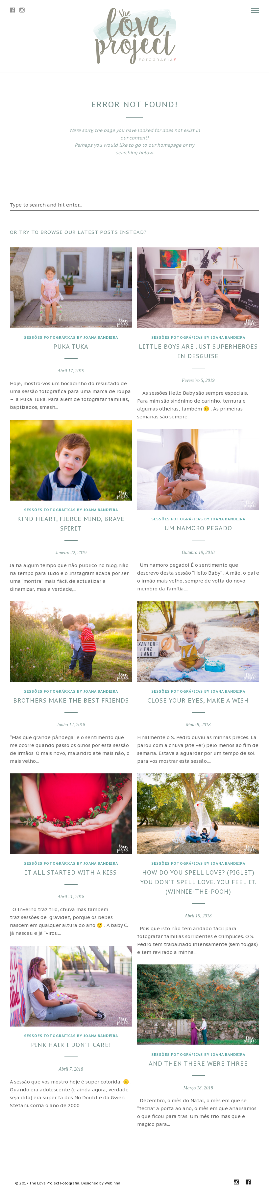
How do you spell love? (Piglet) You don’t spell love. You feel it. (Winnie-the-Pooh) (197, 880)
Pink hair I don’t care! (70, 1043)
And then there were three (197, 1062)
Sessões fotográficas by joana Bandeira (70, 335)
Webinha (112, 1183)
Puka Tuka (69, 345)
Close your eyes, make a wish (197, 699)
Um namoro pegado (197, 526)
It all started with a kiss (69, 871)
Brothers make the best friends (70, 699)
